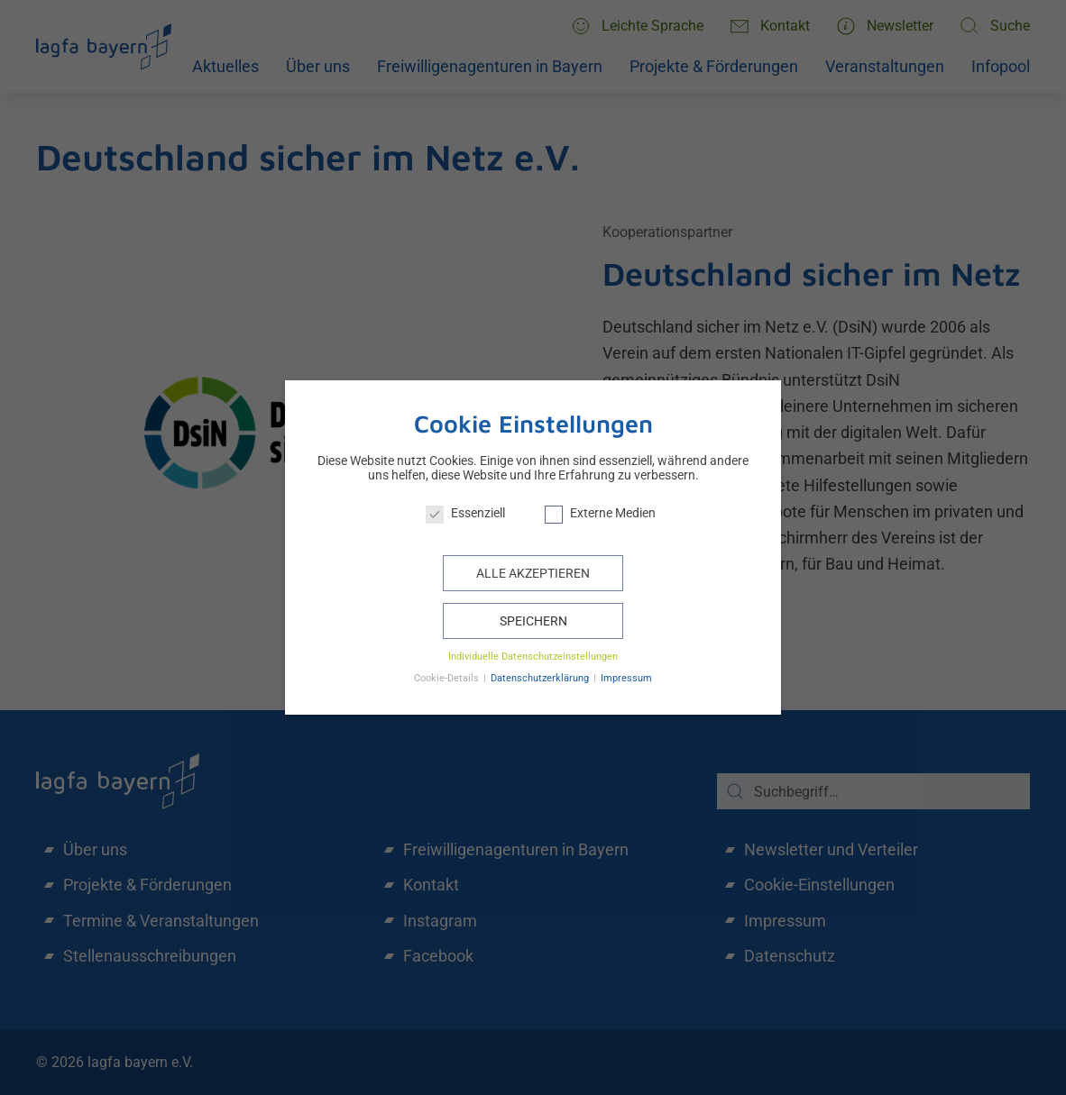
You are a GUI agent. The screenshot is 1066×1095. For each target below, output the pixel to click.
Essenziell (465, 513)
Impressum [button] (626, 678)
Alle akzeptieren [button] (533, 573)
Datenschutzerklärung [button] (541, 678)
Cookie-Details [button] (448, 678)
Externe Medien (600, 513)
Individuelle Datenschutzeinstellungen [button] (533, 656)
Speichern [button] (533, 621)
